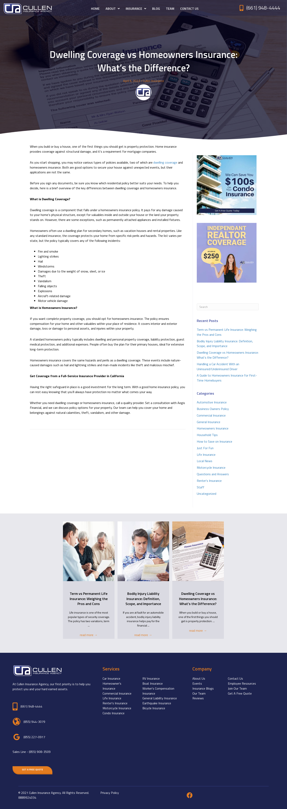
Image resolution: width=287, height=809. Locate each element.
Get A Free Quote (240, 693)
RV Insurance (151, 678)
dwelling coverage (165, 162)
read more (88, 634)
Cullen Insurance (153, 80)
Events (197, 683)
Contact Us (235, 678)
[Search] (228, 306)
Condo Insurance (113, 713)
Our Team (199, 693)
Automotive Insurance (212, 402)
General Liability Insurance (159, 698)
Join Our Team (237, 688)
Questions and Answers (213, 474)
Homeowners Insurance (212, 428)
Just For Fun (205, 448)
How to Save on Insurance (214, 441)
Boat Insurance (152, 683)
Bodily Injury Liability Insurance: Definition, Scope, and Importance (225, 343)
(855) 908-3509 (40, 751)
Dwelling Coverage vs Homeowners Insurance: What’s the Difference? (228, 355)
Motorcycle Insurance (211, 467)
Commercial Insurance (211, 415)
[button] (32, 769)
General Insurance (208, 422)
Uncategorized (206, 493)
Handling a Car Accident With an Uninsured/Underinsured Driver (218, 366)
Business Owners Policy (213, 408)
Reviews (198, 698)
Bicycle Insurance (153, 708)
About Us (198, 678)
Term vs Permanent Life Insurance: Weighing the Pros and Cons (89, 598)
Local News (204, 461)
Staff (200, 487)
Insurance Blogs (203, 688)
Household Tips (207, 434)
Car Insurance (111, 678)
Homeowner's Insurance (112, 686)
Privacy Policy (109, 792)
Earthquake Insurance (156, 703)
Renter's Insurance (209, 480)
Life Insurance (206, 454)
